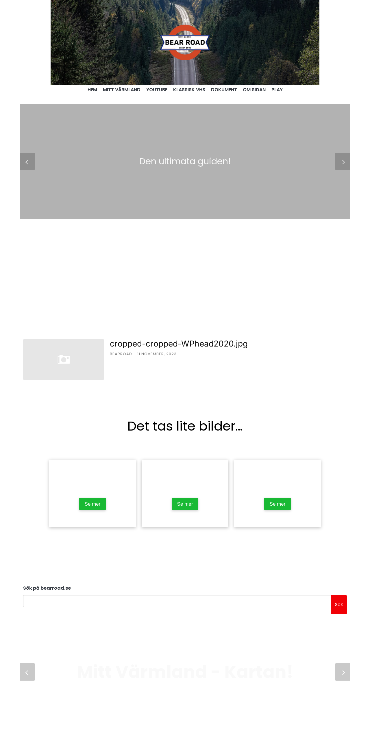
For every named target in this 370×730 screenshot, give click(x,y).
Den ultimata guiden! (185, 161)
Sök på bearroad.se (47, 588)
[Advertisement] (185, 262)
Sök (339, 604)
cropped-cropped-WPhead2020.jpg (179, 344)
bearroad (121, 354)
